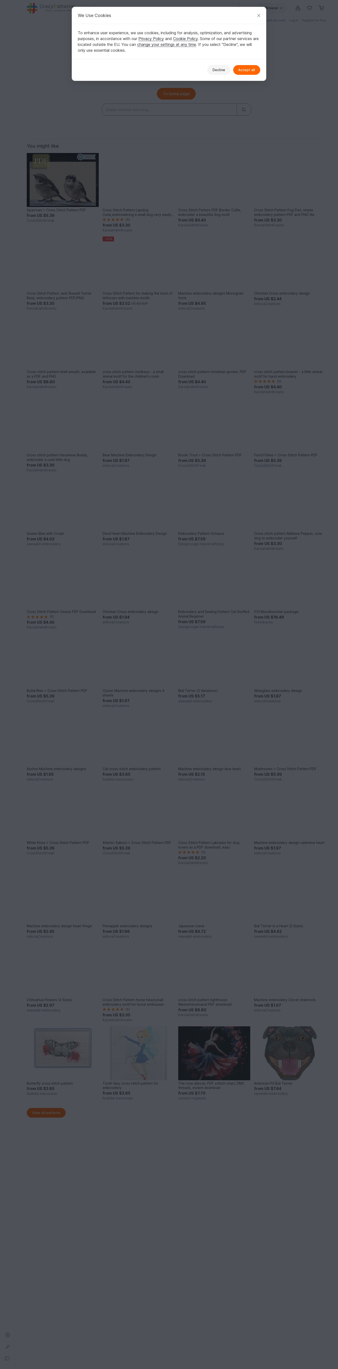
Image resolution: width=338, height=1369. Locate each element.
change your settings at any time (166, 44)
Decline (219, 70)
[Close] (258, 15)
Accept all (246, 70)
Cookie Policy (185, 38)
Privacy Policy (151, 38)
